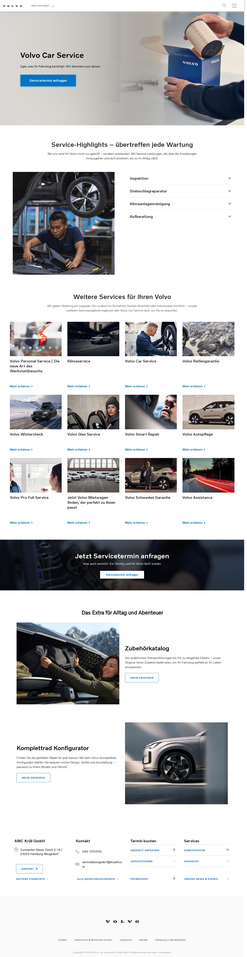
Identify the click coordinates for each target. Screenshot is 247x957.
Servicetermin (141, 861)
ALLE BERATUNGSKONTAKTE (96, 878)
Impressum (126, 939)
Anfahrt (27, 868)
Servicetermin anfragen (49, 80)
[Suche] (221, 6)
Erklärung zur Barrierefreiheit (170, 939)
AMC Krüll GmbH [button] (39, 5)
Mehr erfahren (20, 386)
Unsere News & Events (201, 878)
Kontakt (143, 939)
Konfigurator (194, 850)
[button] (181, 178)
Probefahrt (139, 878)
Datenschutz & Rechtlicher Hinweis (93, 939)
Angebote (191, 861)
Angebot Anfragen (145, 850)
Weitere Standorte (30, 878)
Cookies (62, 939)
